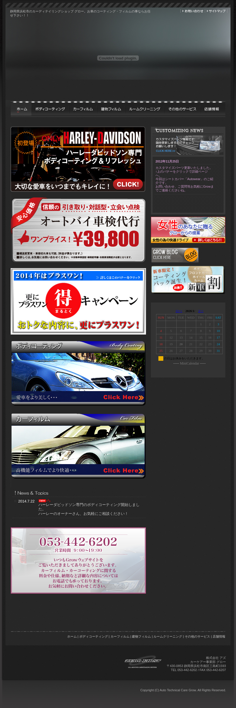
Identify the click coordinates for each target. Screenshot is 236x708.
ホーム (72, 636)
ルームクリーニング (167, 636)
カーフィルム (120, 636)
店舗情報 (219, 636)
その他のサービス (197, 636)
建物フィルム (141, 636)
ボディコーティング (93, 636)
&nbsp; (189, 340)
